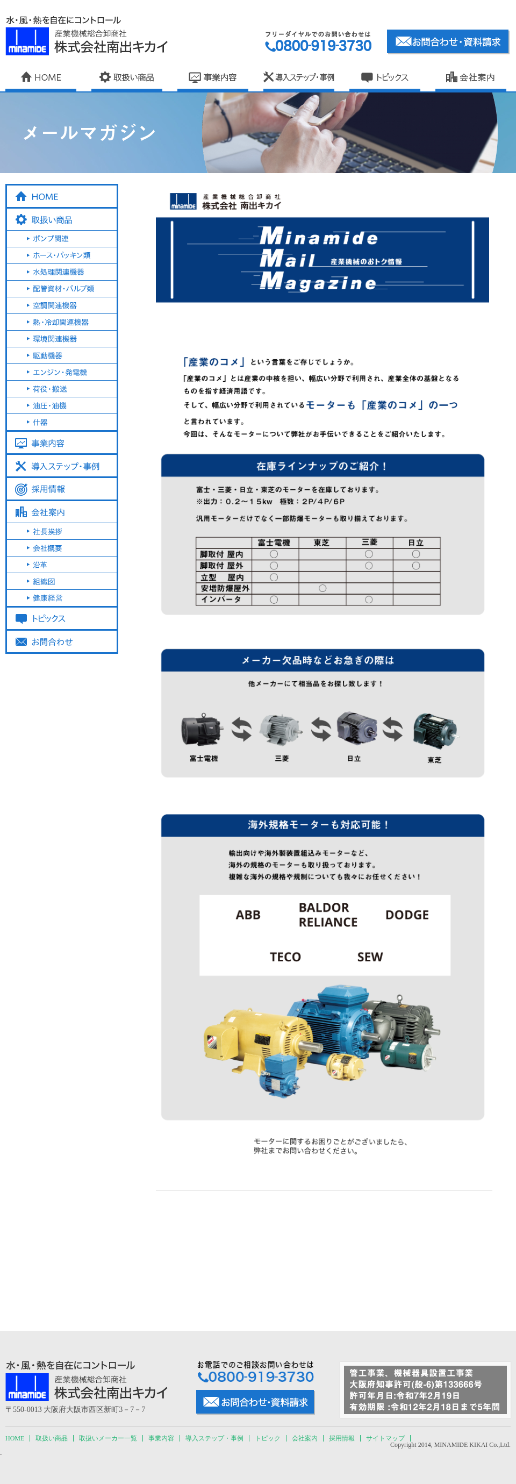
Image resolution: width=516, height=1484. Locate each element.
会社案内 (305, 1438)
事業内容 (161, 1438)
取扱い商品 (51, 1438)
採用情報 (342, 1438)
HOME (14, 1438)
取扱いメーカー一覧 (108, 1438)
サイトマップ (385, 1438)
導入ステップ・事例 (214, 1438)
